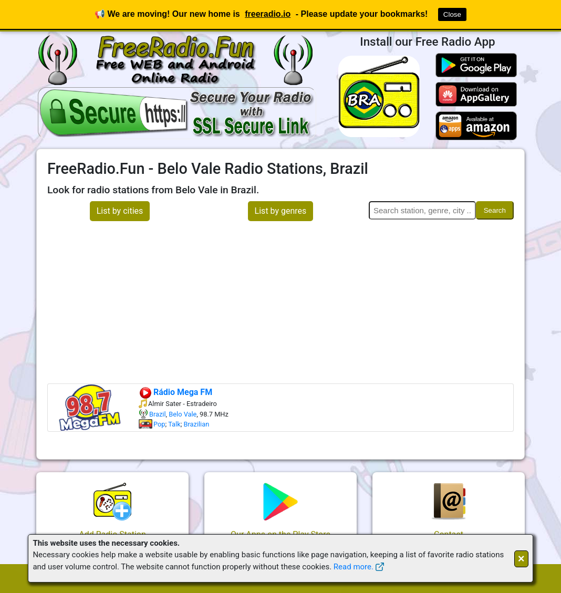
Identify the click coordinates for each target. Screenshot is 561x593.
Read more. (353, 566)
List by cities (120, 211)
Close (452, 14)
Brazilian (197, 424)
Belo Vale (182, 414)
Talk (174, 424)
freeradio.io (267, 13)
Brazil (157, 414)
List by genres (281, 211)
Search (495, 210)
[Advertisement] (280, 304)
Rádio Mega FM (175, 392)
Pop (159, 424)
